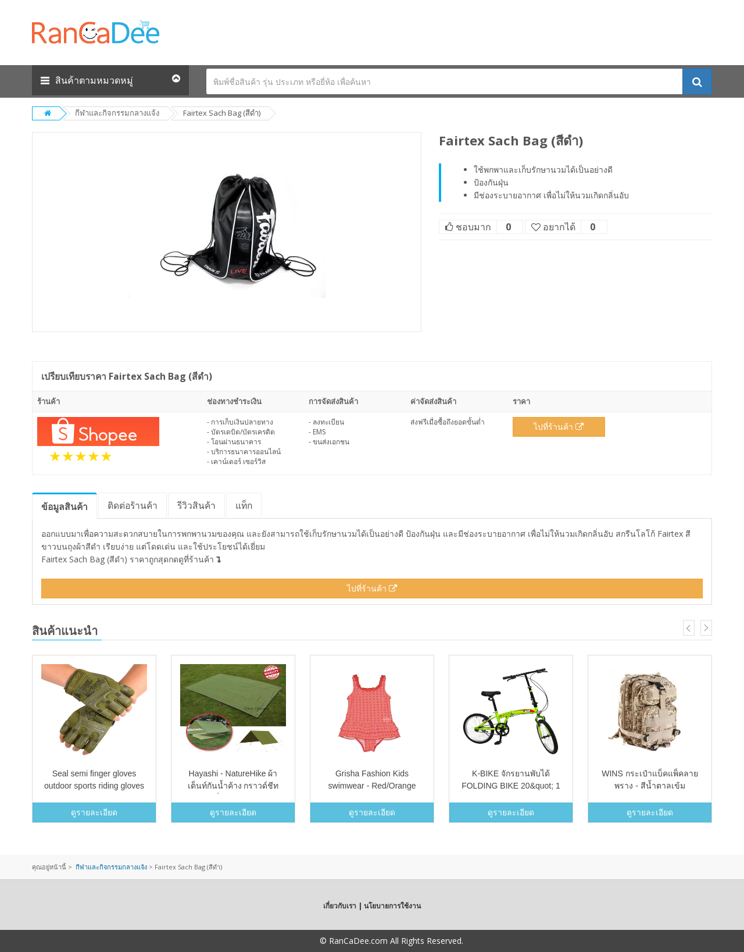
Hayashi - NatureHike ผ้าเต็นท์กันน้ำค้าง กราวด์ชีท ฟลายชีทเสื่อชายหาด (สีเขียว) (232, 786)
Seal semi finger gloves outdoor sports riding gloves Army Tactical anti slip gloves (94, 786)
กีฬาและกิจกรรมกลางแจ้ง (117, 113)
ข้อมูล (64, 506)
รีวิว (196, 505)
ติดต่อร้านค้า (133, 505)
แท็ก (243, 505)
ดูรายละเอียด (94, 812)
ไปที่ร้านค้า (559, 426)
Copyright (299, 940)
